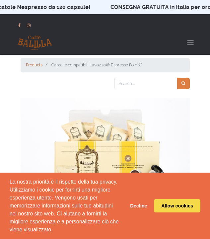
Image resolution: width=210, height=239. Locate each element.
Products (34, 64)
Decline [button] (138, 205)
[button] (33, 155)
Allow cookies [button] (177, 205)
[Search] (183, 83)
